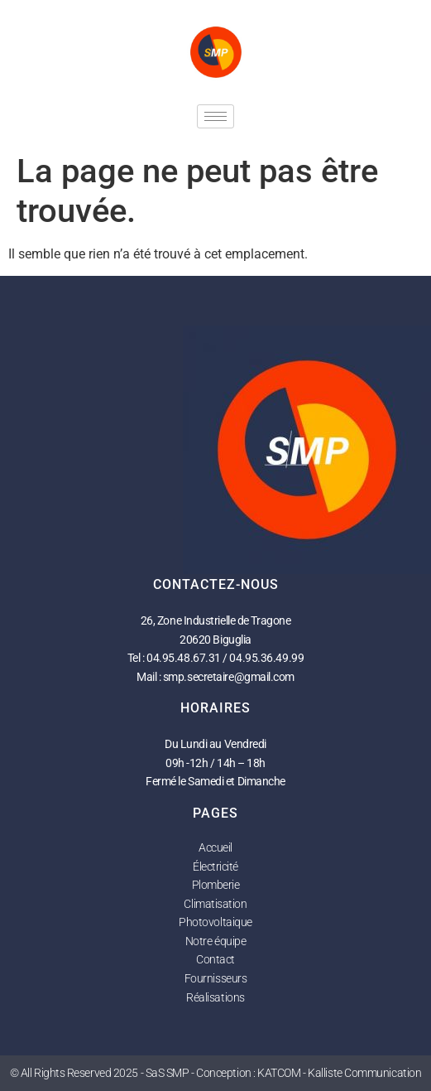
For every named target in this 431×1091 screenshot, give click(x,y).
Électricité (215, 866)
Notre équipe (216, 941)
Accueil (215, 847)
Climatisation (215, 903)
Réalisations (215, 997)
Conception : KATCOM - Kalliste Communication (308, 1072)
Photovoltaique (215, 922)
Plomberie (216, 884)
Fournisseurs (215, 978)
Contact (215, 959)
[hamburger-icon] (215, 116)
